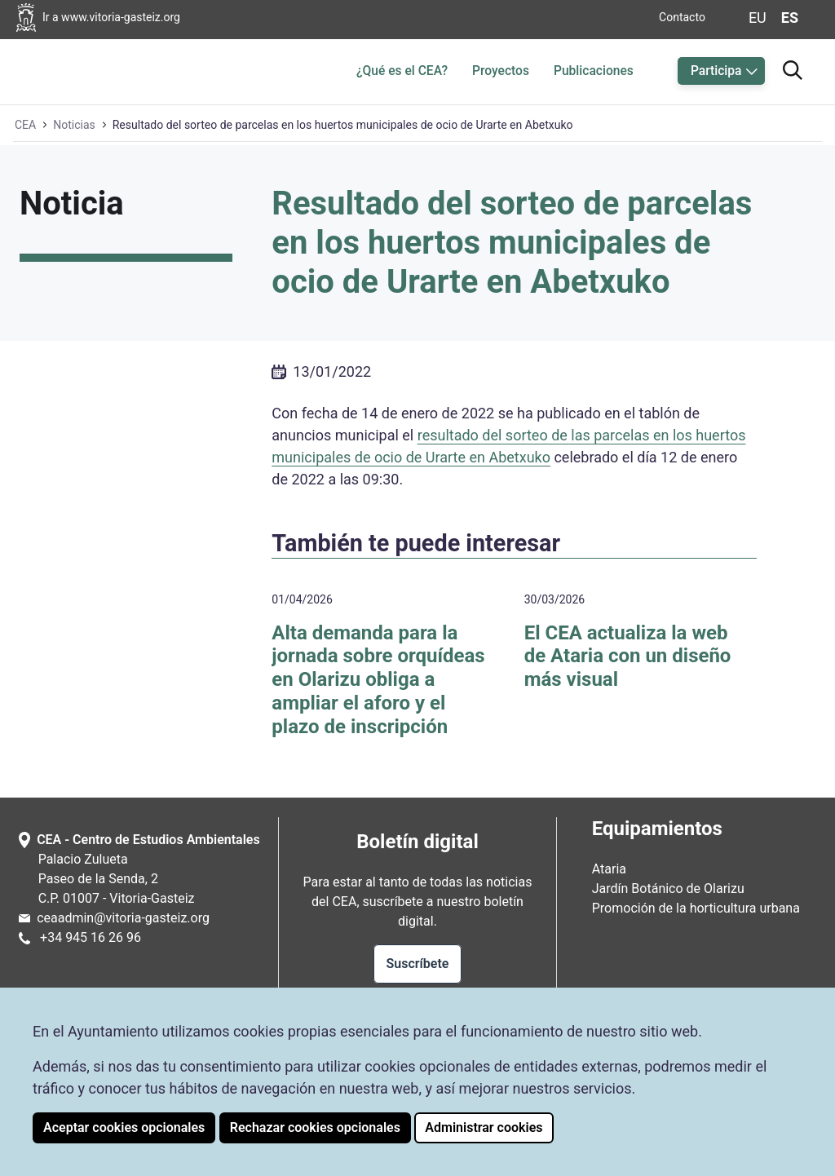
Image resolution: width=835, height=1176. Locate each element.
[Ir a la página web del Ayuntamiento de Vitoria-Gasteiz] (115, 17)
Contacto (682, 17)
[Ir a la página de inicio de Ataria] (65, 69)
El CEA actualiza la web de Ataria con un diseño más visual (627, 656)
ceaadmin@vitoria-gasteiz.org (123, 918)
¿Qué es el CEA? (402, 71)
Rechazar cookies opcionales (315, 1127)
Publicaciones (594, 71)
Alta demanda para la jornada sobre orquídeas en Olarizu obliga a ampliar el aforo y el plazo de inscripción (378, 679)
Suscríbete (418, 963)
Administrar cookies (483, 1127)
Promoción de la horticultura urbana (696, 908)
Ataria (609, 869)
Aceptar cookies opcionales (124, 1127)
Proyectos (500, 71)
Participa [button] (716, 71)
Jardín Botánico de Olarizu (668, 888)
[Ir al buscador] (792, 67)
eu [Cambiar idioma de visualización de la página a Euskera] (758, 17)
